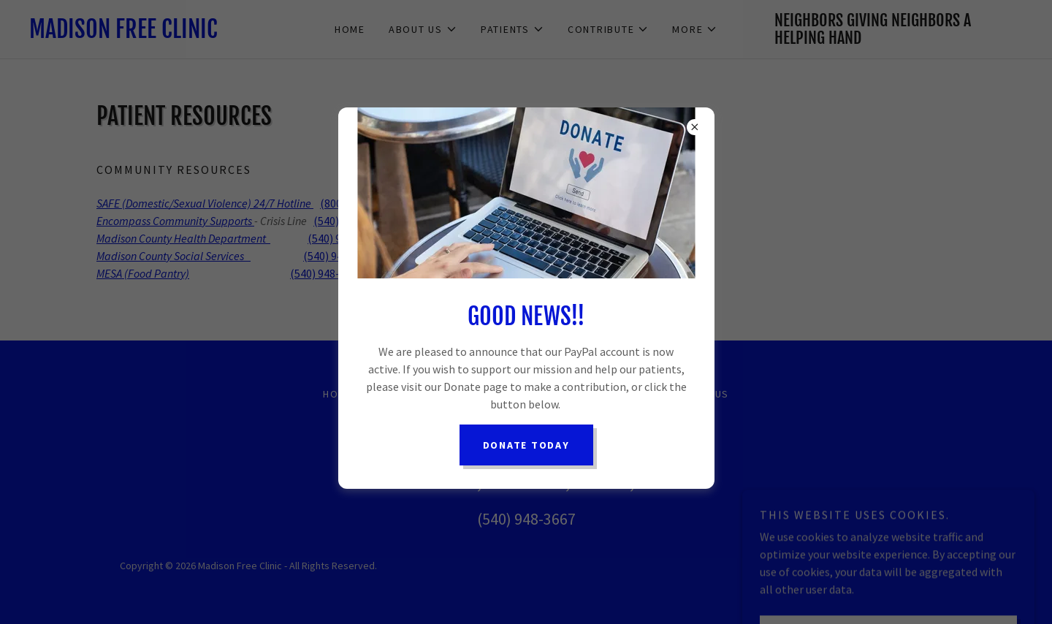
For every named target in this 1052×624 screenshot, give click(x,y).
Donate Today (526, 445)
